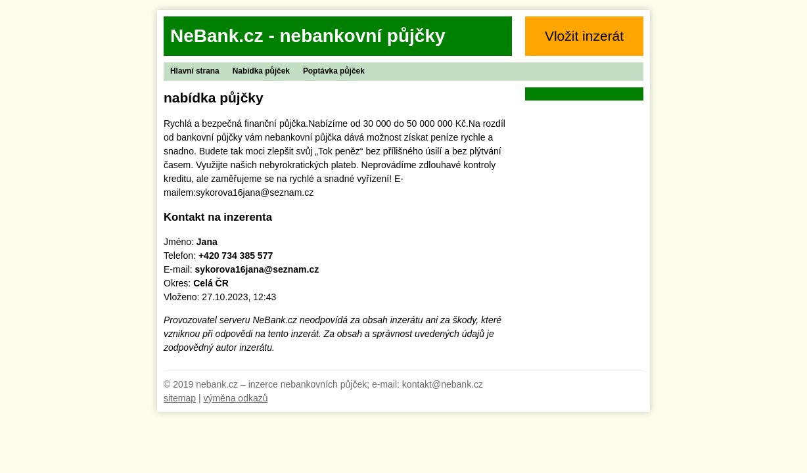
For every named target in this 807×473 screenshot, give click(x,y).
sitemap (180, 398)
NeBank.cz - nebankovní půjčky (308, 36)
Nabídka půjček (261, 71)
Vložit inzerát (584, 35)
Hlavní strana (194, 71)
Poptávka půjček (334, 71)
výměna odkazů (235, 398)
